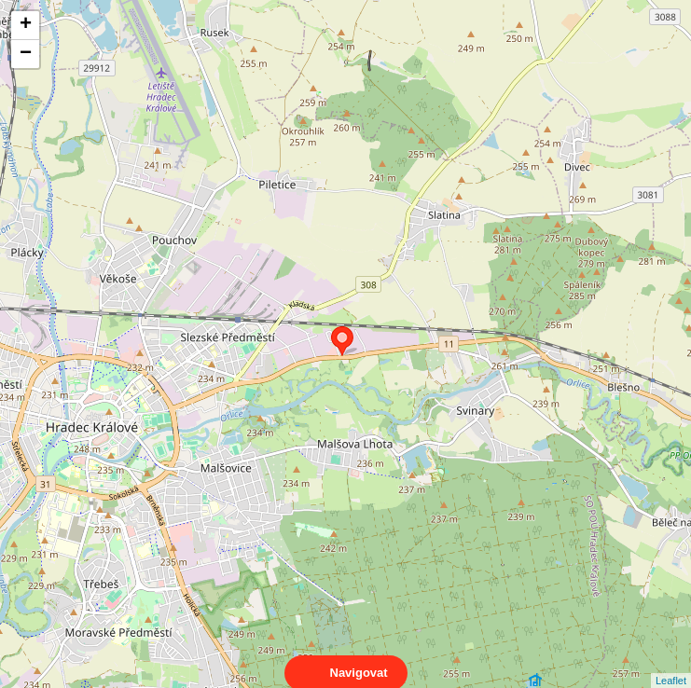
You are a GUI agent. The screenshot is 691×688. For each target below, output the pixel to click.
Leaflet (671, 663)
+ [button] (26, 25)
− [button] (26, 54)
